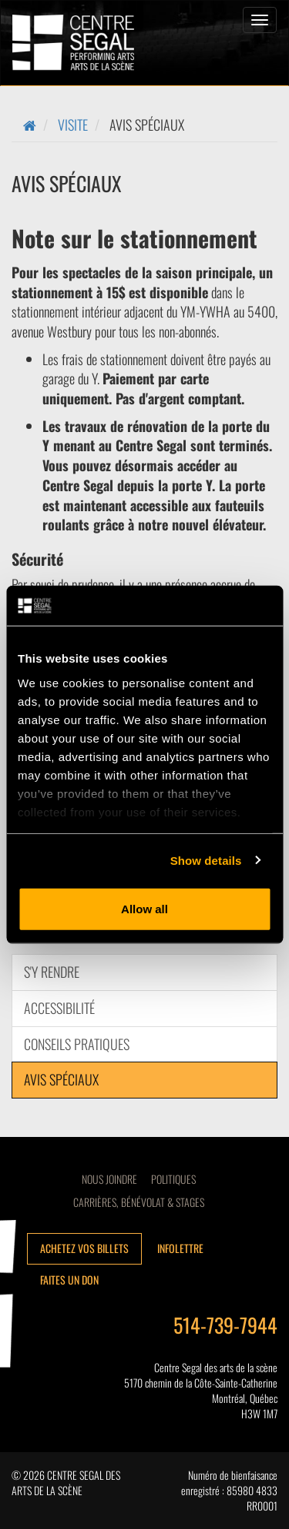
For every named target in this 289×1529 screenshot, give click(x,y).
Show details (206, 859)
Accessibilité (59, 1008)
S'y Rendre (51, 972)
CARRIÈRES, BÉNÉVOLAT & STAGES (138, 1202)
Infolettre (180, 1248)
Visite (73, 125)
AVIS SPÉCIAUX (61, 1079)
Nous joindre (109, 1179)
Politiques (173, 1179)
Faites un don (69, 1279)
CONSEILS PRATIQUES (76, 1044)
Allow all (144, 909)
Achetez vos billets (84, 1248)
